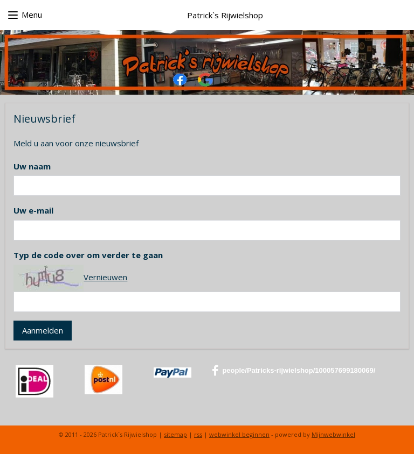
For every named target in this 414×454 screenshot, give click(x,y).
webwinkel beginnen (239, 434)
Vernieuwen (105, 277)
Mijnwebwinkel (333, 434)
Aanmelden (42, 330)
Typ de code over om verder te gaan (88, 255)
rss (198, 434)
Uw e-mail (33, 210)
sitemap (175, 434)
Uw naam (32, 166)
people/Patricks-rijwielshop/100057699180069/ (293, 370)
